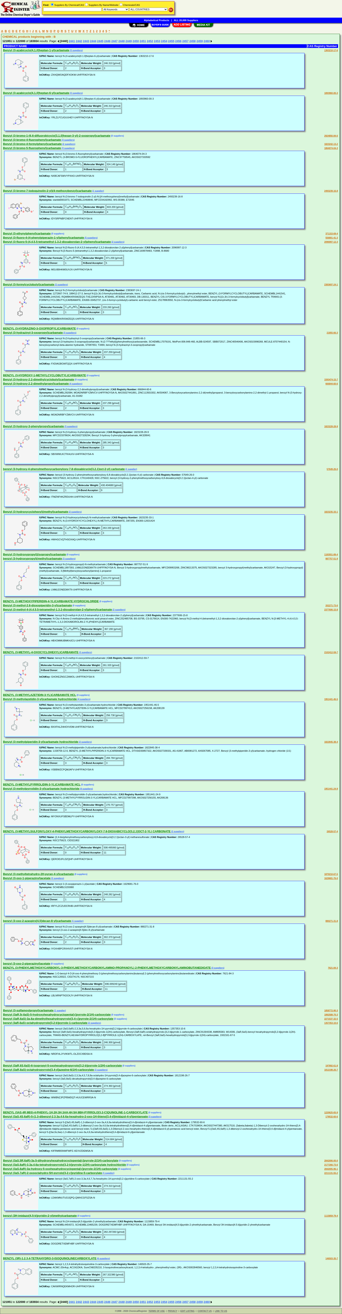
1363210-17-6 (331, 50)
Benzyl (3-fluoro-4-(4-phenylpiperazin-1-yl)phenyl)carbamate (43, 237)
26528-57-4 (332, 831)
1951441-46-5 (331, 699)
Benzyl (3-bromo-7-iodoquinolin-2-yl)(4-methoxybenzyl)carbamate (47, 190)
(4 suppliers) (75, 384)
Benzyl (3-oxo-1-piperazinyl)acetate (26, 878)
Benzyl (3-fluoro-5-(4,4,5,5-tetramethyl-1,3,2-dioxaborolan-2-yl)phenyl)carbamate (57, 241)
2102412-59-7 (331, 652)
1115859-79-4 (331, 1216)
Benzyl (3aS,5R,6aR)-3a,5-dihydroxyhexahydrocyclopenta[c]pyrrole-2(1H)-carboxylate (60, 1160)
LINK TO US (221, 1311)
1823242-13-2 (331, 144)
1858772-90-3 (331, 1010)
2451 (143, 41)
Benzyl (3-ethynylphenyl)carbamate (27, 233)
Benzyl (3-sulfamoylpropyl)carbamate (28, 1010)
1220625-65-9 (331, 1112)
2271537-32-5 (331, 1019)
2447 (114, 41)
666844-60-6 (331, 384)
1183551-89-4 (331, 554)
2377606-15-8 (331, 610)
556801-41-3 (331, 238)
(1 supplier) (98, 191)
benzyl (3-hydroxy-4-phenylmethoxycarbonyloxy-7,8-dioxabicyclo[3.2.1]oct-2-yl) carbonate (64, 469)
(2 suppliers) (68, 144)
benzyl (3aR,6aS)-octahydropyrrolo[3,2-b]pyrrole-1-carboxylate (45, 1022)
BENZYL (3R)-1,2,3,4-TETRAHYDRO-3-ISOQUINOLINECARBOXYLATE (49, 1258)
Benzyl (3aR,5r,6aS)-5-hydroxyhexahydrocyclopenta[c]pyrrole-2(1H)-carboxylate (57, 1014)
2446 (107, 41)
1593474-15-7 (331, 379)
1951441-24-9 (331, 789)
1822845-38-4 (331, 742)
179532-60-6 (331, 1117)
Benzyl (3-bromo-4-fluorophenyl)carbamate (32, 139)
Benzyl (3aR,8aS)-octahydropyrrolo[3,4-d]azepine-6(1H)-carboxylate (48, 1069)
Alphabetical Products (156, 20)
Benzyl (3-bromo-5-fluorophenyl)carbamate (32, 148)
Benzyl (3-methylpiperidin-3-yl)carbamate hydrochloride (40, 741)
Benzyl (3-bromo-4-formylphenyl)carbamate (32, 144)
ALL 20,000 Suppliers (186, 20)
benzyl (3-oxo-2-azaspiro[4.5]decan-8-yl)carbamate (37, 920)
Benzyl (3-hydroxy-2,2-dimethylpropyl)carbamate (36, 383)
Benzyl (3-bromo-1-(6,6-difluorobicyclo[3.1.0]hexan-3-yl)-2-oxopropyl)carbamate (56, 135)
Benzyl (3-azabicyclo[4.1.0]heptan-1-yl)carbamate (36, 50)
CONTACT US (205, 1311)
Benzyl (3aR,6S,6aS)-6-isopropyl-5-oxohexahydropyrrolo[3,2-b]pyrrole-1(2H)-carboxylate (62, 1065)
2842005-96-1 (331, 1169)
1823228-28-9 (331, 426)
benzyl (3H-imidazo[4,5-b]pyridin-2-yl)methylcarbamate (40, 1215)
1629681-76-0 (331, 878)
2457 (185, 41)
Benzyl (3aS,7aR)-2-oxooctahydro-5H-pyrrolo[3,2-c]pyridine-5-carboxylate (52, 1173)
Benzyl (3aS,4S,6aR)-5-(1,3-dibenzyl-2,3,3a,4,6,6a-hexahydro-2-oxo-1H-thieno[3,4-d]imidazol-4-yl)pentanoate (75, 1116)
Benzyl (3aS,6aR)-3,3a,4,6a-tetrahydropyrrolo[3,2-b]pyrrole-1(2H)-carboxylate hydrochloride (64, 1164)
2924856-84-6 (331, 136)
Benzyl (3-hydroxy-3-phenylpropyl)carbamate (33, 426)
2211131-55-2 (331, 1173)
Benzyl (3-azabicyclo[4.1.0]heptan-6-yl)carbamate (36, 93)
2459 (200, 41)
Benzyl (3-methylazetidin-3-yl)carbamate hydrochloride (40, 699)
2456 (178, 41)
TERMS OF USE (156, 1311)
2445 (100, 41)
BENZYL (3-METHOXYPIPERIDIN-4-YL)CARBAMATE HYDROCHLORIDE (51, 601)
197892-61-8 (331, 1066)
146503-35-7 (331, 1258)
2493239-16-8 (331, 191)
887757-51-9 (331, 559)
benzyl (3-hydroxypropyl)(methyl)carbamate (32, 558)
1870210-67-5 (331, 874)
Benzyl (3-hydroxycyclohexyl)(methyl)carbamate (35, 511)
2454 (164, 41)
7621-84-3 (333, 968)
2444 (93, 41)
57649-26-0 (332, 469)
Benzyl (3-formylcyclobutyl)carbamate (28, 284)
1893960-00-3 (331, 93)
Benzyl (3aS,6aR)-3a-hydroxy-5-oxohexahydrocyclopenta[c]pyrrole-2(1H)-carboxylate (60, 1168)
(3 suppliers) (76, 50)
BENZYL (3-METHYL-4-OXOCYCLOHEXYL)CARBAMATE (40, 652)
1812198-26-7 (331, 1070)
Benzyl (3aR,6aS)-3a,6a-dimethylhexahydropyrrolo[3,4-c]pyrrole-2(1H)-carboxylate (58, 1018)
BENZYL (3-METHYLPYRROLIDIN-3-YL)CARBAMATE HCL (41, 784)
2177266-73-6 (331, 1165)
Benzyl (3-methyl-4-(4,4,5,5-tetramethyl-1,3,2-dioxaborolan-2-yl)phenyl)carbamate (57, 609)
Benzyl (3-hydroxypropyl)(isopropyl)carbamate (34, 554)
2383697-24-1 (331, 284)
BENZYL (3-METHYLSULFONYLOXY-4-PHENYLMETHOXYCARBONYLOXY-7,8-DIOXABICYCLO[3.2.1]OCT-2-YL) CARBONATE (87, 831)
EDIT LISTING (187, 1311)
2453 (157, 41)
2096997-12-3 (331, 242)
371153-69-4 (331, 233)
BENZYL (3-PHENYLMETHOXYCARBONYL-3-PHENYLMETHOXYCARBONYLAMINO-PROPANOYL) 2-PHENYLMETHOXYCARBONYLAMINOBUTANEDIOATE (107, 967)
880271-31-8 (331, 921)
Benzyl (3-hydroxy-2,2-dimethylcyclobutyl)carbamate (38, 379)
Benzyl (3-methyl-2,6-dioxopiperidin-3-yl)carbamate (37, 605)
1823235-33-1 (331, 512)
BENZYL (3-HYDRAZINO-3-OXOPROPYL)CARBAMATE (39, 328)
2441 (72, 41)
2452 (150, 41)
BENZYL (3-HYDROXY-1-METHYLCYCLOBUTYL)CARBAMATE (44, 375)
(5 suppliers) (90, 238)
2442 (79, 41)
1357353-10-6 (331, 1023)
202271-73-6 (331, 605)
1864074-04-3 (331, 148)
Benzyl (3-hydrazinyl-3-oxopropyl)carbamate (33, 332)
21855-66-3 (332, 333)
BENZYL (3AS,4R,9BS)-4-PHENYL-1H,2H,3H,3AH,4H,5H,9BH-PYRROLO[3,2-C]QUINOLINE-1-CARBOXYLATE (75, 1112)
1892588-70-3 (331, 1015)
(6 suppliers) (103, 1258)
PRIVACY (172, 1311)
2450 (136, 41)
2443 (86, 41)
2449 (128, 41)
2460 (206, 41)
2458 (192, 41)
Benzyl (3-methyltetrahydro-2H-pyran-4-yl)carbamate (38, 874)
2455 (171, 41)
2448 (121, 41)
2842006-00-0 (331, 1161)
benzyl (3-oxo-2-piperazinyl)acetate (26, 963)
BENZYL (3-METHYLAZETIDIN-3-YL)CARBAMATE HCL (39, 695)
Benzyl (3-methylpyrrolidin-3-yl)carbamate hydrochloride (41, 788)
